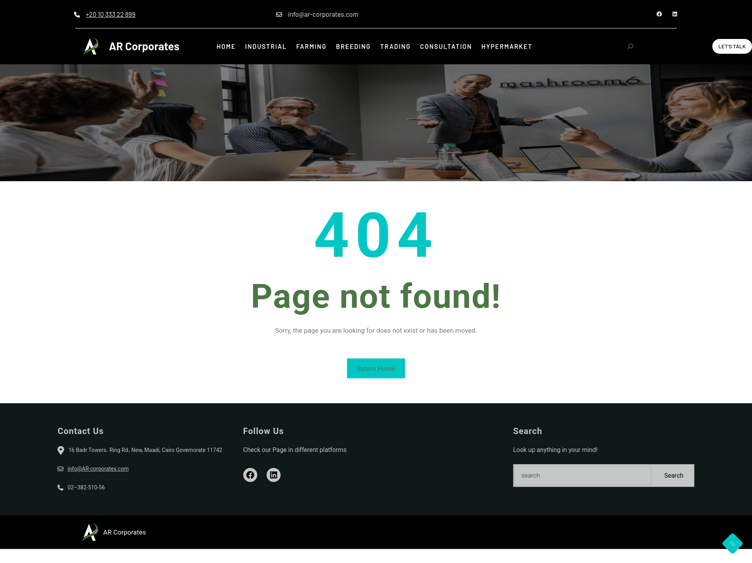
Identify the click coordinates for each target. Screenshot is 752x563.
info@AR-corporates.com (39, 469)
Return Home (376, 368)
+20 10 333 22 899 (81, 14)
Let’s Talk (732, 46)
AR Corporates (144, 46)
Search (732, 475)
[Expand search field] (630, 46)
